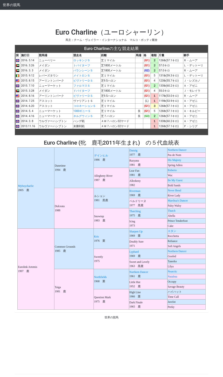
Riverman (134, 190)
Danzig (133, 150)
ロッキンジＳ (81, 60)
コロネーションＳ (84, 106)
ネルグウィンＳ (83, 116)
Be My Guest (175, 180)
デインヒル (101, 155)
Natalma (172, 276)
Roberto (172, 170)
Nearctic (172, 271)
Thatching (135, 211)
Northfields (100, 277)
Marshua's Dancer (178, 200)
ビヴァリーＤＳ (83, 80)
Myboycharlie (26, 185)
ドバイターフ (81, 90)
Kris (96, 236)
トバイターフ (81, 65)
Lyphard (134, 251)
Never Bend (174, 190)
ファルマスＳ (81, 85)
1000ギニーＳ (82, 111)
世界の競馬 (11, 5)
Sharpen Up (136, 231)
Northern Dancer (177, 149)
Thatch (171, 210)
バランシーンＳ (83, 70)
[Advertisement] (111, 17)
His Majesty (174, 160)
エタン (172, 230)
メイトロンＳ (81, 75)
